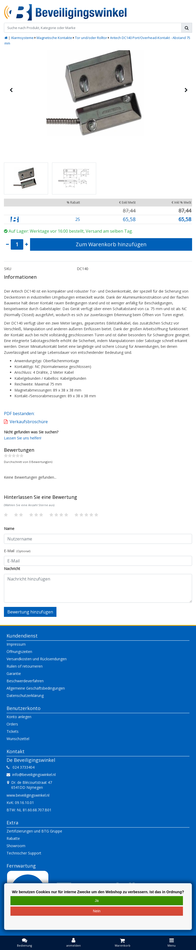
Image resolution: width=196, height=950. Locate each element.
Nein (97, 911)
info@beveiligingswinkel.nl (31, 774)
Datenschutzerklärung (25, 695)
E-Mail (17, 550)
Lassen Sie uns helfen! (22, 437)
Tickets (13, 731)
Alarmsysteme (22, 37)
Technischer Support (24, 853)
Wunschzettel (18, 738)
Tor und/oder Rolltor (91, 37)
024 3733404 (20, 767)
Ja (97, 900)
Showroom (16, 845)
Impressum (16, 644)
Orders (12, 724)
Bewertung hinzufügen (30, 612)
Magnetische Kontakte (54, 37)
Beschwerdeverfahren (25, 680)
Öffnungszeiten (19, 651)
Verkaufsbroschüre (29, 421)
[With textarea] (98, 588)
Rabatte (13, 838)
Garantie (14, 673)
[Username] (98, 539)
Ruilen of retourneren (25, 666)
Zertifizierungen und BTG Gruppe (34, 831)
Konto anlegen (19, 716)
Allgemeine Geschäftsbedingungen (36, 688)
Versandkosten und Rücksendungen (37, 658)
